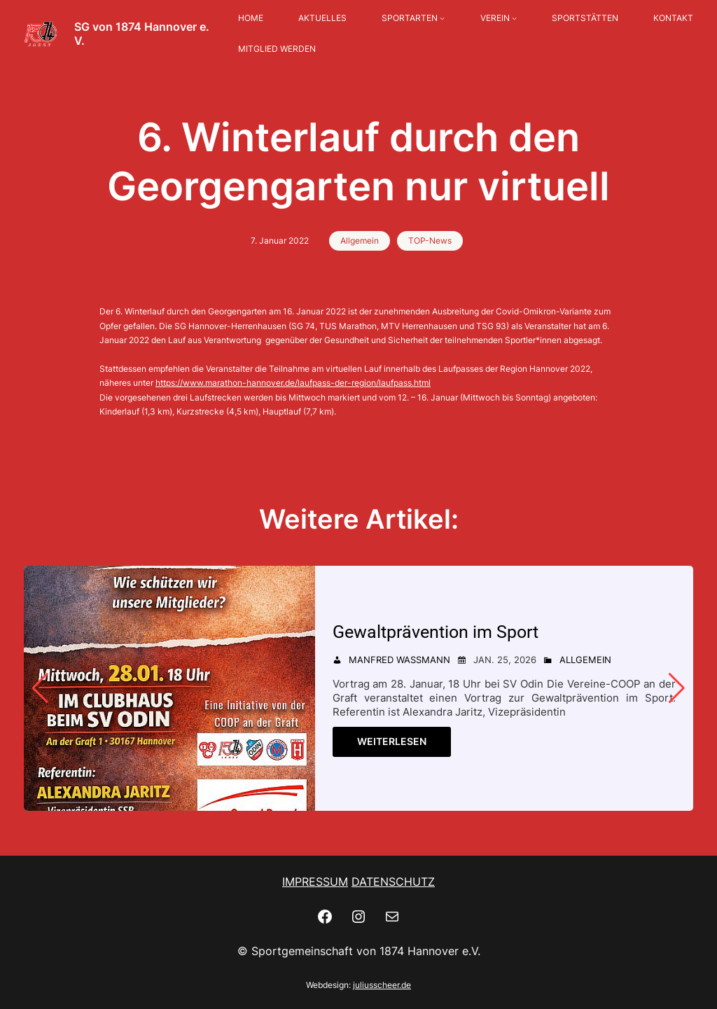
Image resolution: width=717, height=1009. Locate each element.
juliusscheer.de (382, 985)
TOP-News (430, 240)
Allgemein (359, 240)
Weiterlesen (391, 741)
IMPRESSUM (315, 882)
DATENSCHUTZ (393, 882)
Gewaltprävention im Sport (435, 632)
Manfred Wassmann (399, 659)
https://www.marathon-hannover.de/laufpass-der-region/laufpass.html (293, 382)
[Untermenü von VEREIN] (514, 18)
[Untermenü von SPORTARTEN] (442, 18)
